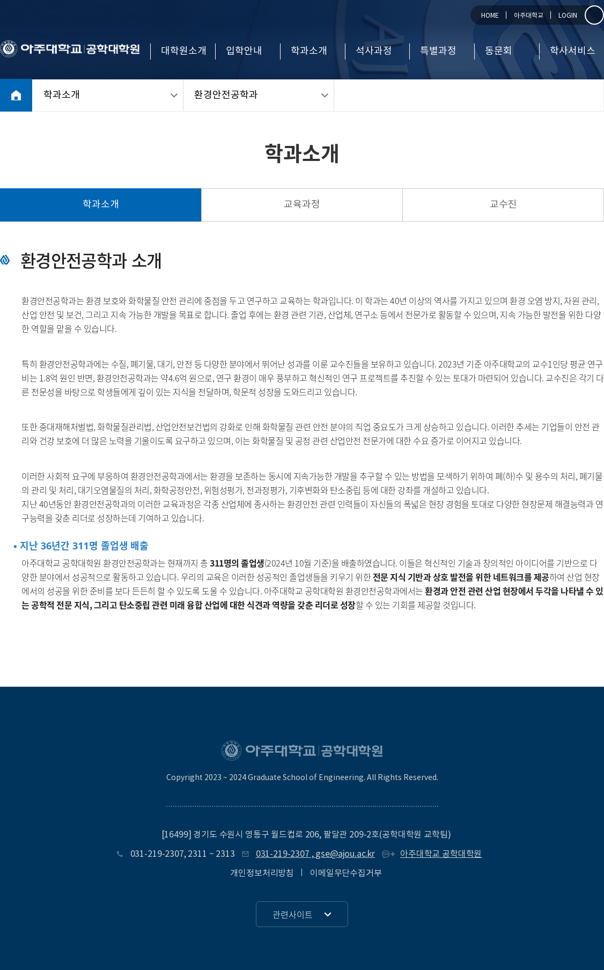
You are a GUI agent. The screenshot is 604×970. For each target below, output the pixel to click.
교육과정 (302, 204)
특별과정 (438, 51)
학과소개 (309, 51)
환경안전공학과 (226, 95)
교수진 (503, 204)
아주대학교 (528, 15)
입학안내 (244, 51)
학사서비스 (572, 51)
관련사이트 (292, 914)
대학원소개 (184, 51)
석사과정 (374, 51)
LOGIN (567, 15)
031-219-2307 (157, 854)
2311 (197, 854)
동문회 (498, 51)
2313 (225, 854)
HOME (490, 15)
